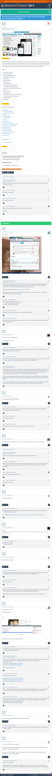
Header (5, 114)
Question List (6, 121)
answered (3, 334)
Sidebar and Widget (7, 122)
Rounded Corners (7, 133)
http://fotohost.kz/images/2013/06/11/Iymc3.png (13, 678)
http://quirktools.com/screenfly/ (22, 289)
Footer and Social (7, 128)
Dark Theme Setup (7, 142)
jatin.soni (3, 531)
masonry (3, 169)
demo (31, 1)
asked (3, 28)
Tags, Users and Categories (9, 125)
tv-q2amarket (19, 169)
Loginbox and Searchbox (9, 132)
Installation (5, 109)
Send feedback (4, 774)
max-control (13, 169)
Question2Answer (36, 774)
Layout (4, 119)
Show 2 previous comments (8, 176)
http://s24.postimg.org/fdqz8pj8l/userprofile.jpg (13, 663)
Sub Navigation (6, 117)
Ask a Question (23, 12)
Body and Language (7, 111)
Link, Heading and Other (9, 113)
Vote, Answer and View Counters (11, 124)
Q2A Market (48, 774)
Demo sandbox (10, 774)
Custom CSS (6, 135)
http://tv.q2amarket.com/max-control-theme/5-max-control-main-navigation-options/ (26, 514)
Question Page (6, 127)
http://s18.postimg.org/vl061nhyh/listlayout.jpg (12, 664)
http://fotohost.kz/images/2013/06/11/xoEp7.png (13, 681)
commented (5, 179)
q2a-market (8, 169)
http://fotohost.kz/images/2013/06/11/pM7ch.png (13, 679)
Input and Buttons (7, 130)
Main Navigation (7, 116)
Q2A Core (11, 28)
